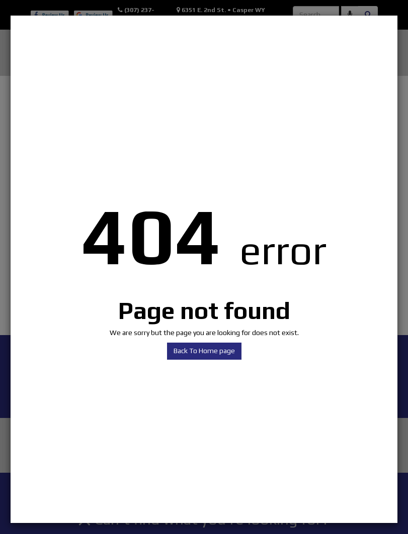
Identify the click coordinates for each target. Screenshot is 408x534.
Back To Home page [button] (204, 351)
